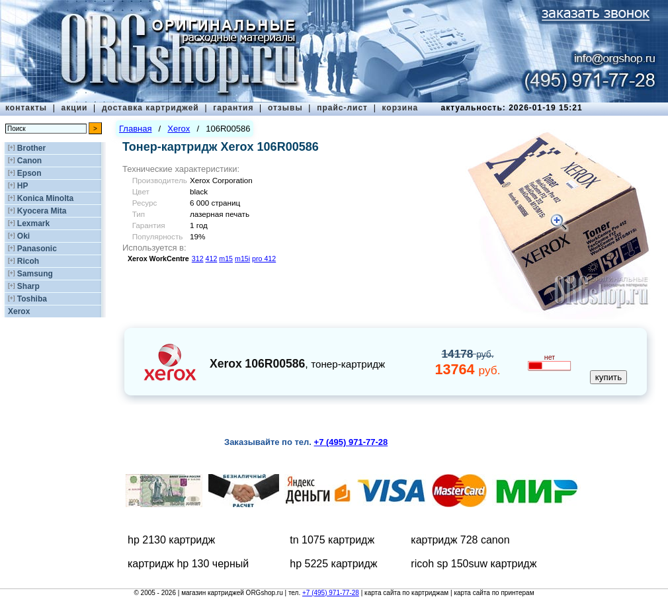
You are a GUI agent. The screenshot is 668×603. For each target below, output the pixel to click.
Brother (31, 148)
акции (75, 107)
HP (22, 185)
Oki (23, 236)
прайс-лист (342, 107)
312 (198, 258)
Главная (135, 129)
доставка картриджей (150, 107)
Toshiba (32, 298)
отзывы (285, 107)
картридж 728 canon (460, 539)
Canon (29, 160)
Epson (29, 173)
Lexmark (33, 223)
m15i (242, 258)
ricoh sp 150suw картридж (473, 563)
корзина (400, 107)
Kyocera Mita (42, 211)
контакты (26, 107)
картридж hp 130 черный (188, 563)
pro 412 (264, 258)
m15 (226, 258)
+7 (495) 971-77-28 (330, 592)
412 (212, 258)
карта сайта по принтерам (494, 592)
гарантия (233, 107)
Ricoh (28, 261)
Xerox (19, 311)
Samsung (35, 273)
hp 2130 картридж (171, 539)
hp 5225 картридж (333, 563)
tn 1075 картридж (332, 539)
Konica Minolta (45, 198)
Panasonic (37, 248)
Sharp (28, 286)
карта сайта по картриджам (406, 592)
